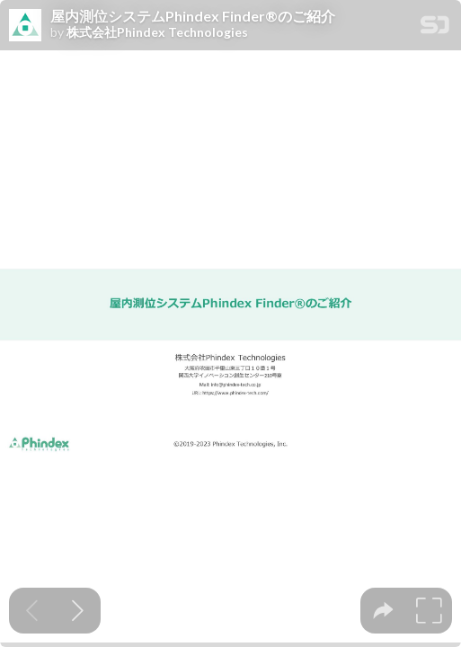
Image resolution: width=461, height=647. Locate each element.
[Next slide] (78, 610)
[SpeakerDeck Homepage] (435, 28)
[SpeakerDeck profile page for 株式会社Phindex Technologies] (25, 26)
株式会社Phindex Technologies (157, 32)
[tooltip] (383, 610)
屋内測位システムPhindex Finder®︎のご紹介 (192, 16)
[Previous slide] (32, 610)
